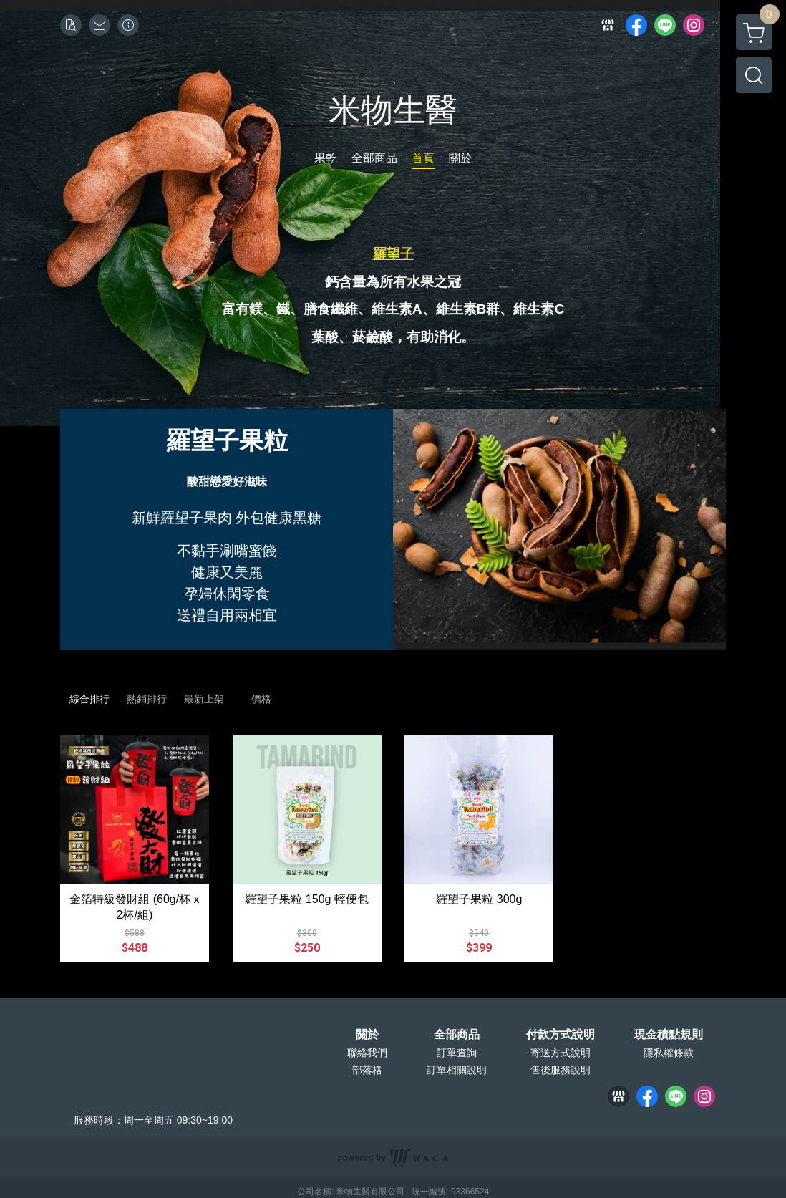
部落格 (367, 1070)
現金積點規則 (668, 1034)
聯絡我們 (367, 1053)
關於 (367, 1034)
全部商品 (457, 1034)
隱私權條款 (669, 1053)
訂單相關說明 (457, 1070)
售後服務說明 (560, 1070)
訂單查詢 (457, 1053)
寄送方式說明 (560, 1053)
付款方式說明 (560, 1034)
